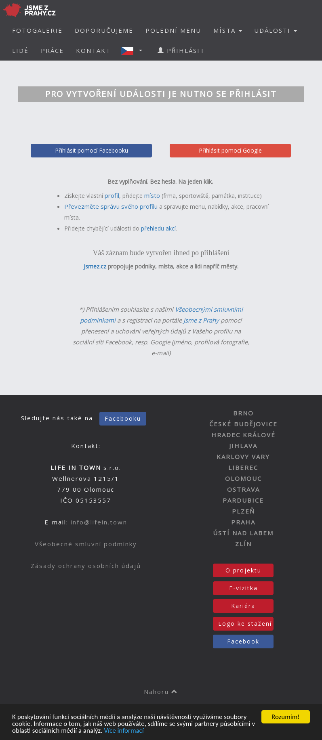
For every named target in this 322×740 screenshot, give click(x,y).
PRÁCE (52, 50)
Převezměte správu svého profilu (111, 206)
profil (112, 195)
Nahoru (161, 692)
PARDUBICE (243, 500)
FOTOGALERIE (37, 30)
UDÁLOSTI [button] (275, 30)
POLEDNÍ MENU (173, 30)
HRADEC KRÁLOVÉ (243, 435)
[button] (134, 50)
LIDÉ (20, 50)
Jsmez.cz (95, 266)
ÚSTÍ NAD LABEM (243, 533)
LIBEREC (243, 467)
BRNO (243, 413)
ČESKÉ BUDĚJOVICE (243, 424)
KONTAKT (93, 50)
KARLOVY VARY (243, 457)
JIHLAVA (243, 446)
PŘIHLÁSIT (181, 50)
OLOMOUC (243, 478)
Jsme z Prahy (201, 320)
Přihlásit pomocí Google (230, 150)
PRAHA (243, 522)
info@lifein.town (99, 522)
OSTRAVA (243, 489)
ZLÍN (243, 544)
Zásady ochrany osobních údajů (86, 566)
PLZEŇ (243, 511)
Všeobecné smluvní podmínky (86, 544)
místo (152, 195)
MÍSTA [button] (227, 30)
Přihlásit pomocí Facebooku (91, 150)
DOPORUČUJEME (104, 30)
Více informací (123, 731)
